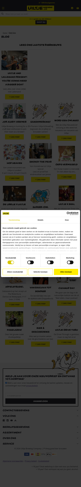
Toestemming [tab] (14, 220)
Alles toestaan (66, 272)
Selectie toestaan (41, 272)
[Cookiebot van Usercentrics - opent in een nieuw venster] (68, 213)
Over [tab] (67, 220)
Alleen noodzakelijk (15, 272)
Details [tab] (40, 220)
